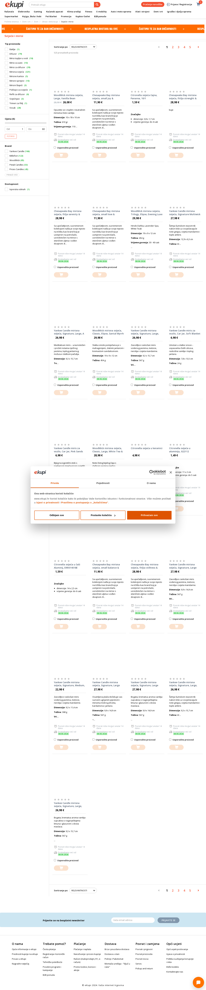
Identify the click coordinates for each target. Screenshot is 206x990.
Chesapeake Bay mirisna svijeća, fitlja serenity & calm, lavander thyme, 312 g (70, 213)
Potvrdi (11, 136)
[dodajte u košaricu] (61, 155)
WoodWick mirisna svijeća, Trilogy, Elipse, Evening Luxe (146, 213)
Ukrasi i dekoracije (50, 21)
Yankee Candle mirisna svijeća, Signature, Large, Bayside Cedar (183, 684)
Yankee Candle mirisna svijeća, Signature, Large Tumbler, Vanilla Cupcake (145, 684)
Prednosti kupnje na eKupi (25, 954)
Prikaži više (12, 175)
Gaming (38, 11)
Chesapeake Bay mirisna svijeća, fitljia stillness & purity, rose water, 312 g (144, 566)
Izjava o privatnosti (175, 954)
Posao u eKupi (19, 958)
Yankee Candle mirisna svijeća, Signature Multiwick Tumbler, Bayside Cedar (184, 213)
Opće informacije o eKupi (24, 949)
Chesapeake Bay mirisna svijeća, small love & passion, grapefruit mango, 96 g (108, 213)
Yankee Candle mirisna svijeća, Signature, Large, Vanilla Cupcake (68, 805)
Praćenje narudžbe (152, 4)
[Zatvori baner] (171, 472)
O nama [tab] (151, 483)
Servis (139, 963)
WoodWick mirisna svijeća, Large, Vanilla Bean (68, 97)
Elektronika (24, 11)
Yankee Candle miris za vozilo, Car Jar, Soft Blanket (184, 332)
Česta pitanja (49, 949)
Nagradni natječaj (20, 963)
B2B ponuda (100, 16)
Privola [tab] (55, 483)
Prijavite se (168, 920)
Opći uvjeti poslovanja (177, 949)
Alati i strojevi (142, 11)
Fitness (88, 11)
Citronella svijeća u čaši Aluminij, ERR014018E (67, 566)
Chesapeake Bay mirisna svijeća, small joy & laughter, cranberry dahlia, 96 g (107, 97)
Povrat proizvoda (144, 954)
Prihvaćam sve (149, 515)
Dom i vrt (158, 11)
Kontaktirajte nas (174, 971)
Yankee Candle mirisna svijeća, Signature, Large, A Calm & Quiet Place (69, 332)
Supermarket (11, 16)
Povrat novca (142, 958)
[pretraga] (97, 4)
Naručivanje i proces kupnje (87, 954)
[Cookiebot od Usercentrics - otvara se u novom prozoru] (152, 472)
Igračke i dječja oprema (179, 11)
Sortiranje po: (61, 46)
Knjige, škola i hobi (31, 16)
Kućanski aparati (54, 11)
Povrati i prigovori (144, 949)
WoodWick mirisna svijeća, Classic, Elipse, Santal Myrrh (108, 332)
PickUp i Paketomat (114, 958)
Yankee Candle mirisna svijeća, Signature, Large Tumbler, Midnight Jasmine (184, 566)
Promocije (66, 16)
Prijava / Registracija (179, 4)
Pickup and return (144, 968)
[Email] (133, 920)
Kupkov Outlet (83, 16)
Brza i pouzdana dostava (117, 949)
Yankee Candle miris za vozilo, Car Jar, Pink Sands (68, 450)
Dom (36, 21)
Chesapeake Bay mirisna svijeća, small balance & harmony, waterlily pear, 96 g (107, 566)
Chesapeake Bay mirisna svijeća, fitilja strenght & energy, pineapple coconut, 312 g (184, 97)
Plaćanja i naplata (82, 949)
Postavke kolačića (103, 515)
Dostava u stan (112, 954)
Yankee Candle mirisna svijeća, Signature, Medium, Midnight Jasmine (69, 684)
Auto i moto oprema (121, 11)
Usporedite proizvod (66, 147)
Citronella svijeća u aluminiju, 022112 (179, 450)
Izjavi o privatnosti (47, 502)
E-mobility (101, 11)
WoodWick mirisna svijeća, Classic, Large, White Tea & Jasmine (107, 450)
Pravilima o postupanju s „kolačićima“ (84, 502)
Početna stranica (12, 21)
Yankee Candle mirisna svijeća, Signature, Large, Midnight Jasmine (145, 332)
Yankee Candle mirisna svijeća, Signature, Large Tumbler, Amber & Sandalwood (106, 684)
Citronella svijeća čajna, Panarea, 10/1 (144, 97)
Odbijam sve (57, 515)
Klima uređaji (74, 11)
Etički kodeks (172, 966)
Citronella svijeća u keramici (146, 448)
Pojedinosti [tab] (103, 483)
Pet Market (51, 16)
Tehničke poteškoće (52, 962)
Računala (9, 11)
